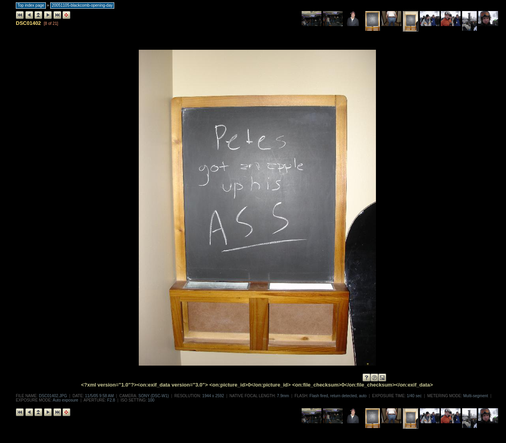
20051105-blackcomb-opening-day (82, 5)
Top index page (30, 5)
